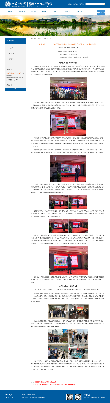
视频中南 (103, 397)
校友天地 (79, 11)
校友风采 (12, 59)
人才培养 (33, 11)
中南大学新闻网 (95, 397)
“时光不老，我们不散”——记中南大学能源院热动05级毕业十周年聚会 (55, 384)
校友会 (11, 48)
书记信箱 (69, 4)
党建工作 (56, 11)
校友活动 (12, 53)
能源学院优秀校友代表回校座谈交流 (45, 382)
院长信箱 (75, 4)
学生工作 (68, 11)
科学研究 (45, 11)
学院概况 (10, 11)
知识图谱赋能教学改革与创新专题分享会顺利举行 (21, 73)
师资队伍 (22, 11)
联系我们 (81, 4)
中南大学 (86, 397)
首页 (32, 38)
